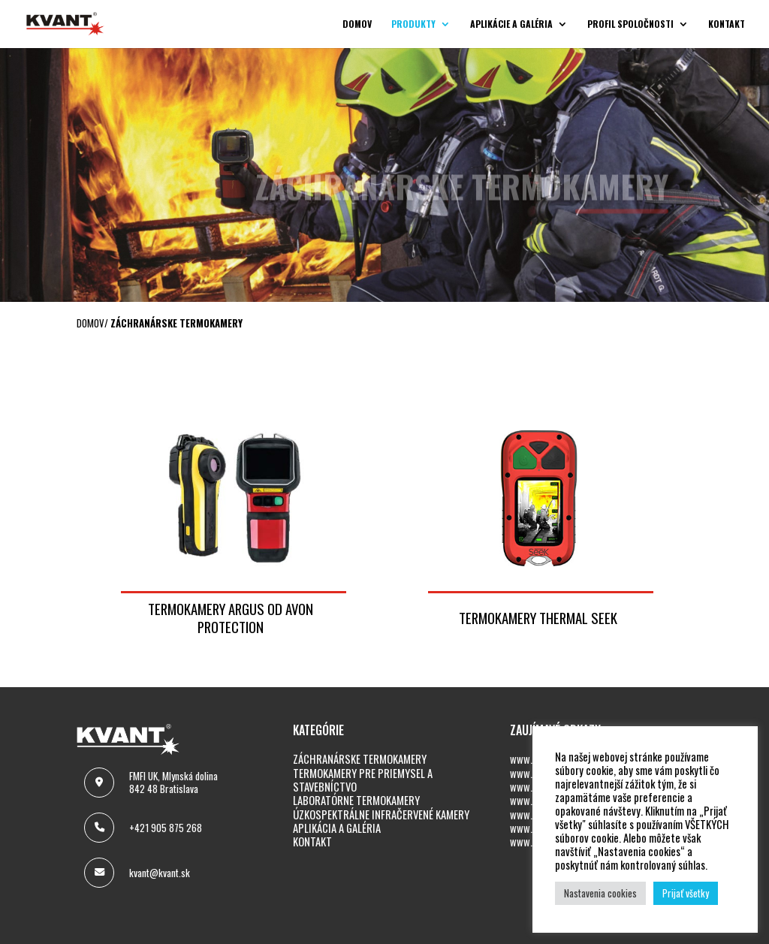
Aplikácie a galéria (511, 24)
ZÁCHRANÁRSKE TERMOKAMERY (360, 759)
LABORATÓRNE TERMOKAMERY (356, 800)
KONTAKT (312, 841)
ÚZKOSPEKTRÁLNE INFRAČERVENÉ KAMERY (381, 814)
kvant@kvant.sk (159, 872)
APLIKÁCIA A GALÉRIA (337, 828)
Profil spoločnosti (630, 24)
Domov (357, 24)
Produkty (413, 24)
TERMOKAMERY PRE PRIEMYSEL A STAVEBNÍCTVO (363, 780)
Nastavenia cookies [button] (600, 892)
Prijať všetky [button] (685, 892)
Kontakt (726, 24)
